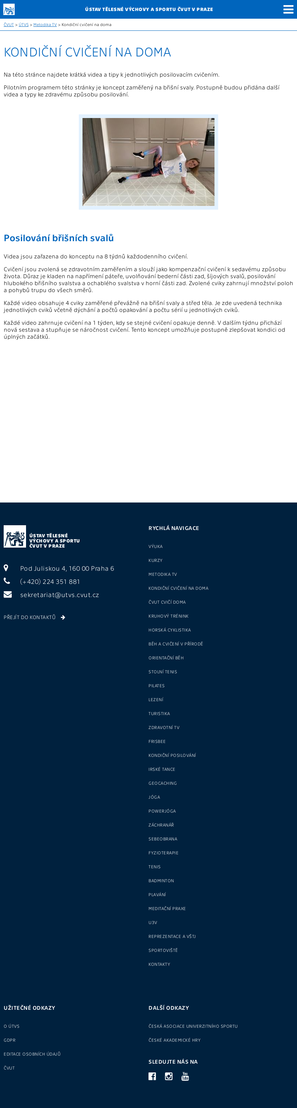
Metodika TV (45, 24)
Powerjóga (162, 810)
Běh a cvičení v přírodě (175, 643)
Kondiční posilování (172, 755)
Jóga (154, 796)
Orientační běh (166, 657)
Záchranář (161, 824)
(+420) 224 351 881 (42, 581)
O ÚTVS (11, 1025)
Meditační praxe (167, 908)
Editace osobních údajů (32, 1053)
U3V (152, 922)
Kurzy (155, 560)
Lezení (155, 699)
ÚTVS (24, 24)
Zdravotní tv (163, 727)
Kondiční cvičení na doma (178, 587)
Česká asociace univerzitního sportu (193, 1025)
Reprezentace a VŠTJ (172, 936)
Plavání (157, 894)
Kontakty (159, 964)
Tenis (154, 866)
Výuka (155, 546)
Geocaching (162, 782)
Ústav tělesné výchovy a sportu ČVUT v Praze (54, 540)
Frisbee (157, 741)
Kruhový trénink (168, 615)
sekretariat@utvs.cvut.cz (51, 594)
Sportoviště (163, 950)
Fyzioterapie (163, 852)
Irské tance (162, 769)
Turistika (159, 713)
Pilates (156, 685)
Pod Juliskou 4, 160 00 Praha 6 (59, 568)
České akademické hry (174, 1039)
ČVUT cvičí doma (167, 601)
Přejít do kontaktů (34, 617)
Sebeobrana (162, 838)
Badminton (161, 880)
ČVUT (9, 24)
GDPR (9, 1039)
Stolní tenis (162, 671)
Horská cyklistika (169, 629)
